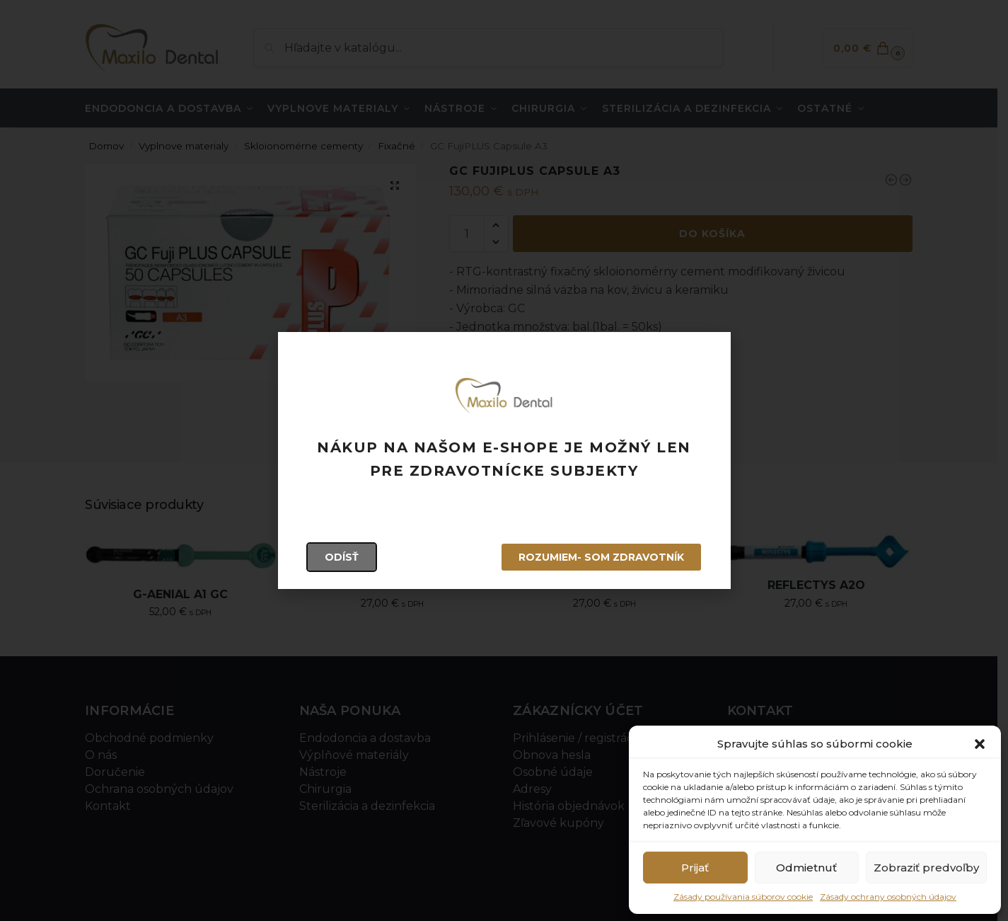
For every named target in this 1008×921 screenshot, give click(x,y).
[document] (504, 460)
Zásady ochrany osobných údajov (888, 896)
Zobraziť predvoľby (926, 867)
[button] (980, 744)
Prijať (695, 867)
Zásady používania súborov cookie (743, 896)
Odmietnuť (806, 867)
